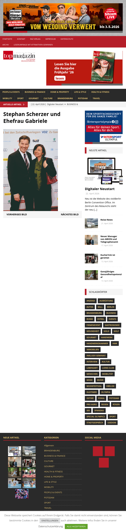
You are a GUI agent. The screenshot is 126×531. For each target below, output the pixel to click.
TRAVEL (96, 98)
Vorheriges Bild (17, 214)
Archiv (5, 44)
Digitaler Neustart (100, 189)
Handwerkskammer (97, 343)
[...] (95, 209)
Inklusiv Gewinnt (96, 355)
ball (100, 307)
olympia (105, 392)
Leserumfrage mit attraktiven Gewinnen (33, 44)
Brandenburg (94, 313)
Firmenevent (93, 325)
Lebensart (92, 368)
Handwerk (106, 337)
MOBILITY (7, 98)
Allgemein (49, 445)
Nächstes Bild (70, 214)
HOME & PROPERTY (59, 92)
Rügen (116, 404)
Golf (116, 331)
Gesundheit (92, 331)
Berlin (110, 307)
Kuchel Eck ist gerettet (107, 256)
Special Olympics (95, 416)
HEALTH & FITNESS (100, 92)
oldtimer (91, 392)
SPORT (20, 98)
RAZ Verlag (35, 39)
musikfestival (94, 386)
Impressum (50, 39)
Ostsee (90, 398)
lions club (108, 368)
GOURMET (34, 98)
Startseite (7, 39)
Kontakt (21, 39)
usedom (111, 422)
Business (111, 313)
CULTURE (48, 98)
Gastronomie (112, 325)
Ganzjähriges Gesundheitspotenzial (111, 274)
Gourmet (91, 337)
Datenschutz (67, 39)
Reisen (104, 404)
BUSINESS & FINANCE (35, 92)
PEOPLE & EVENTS (11, 92)
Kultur (106, 361)
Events (112, 319)
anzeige (90, 300)
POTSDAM (83, 98)
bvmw (89, 319)
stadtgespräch (94, 422)
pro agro (91, 404)
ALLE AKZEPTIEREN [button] (76, 526)
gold (106, 331)
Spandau (99, 410)
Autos (89, 307)
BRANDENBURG (65, 98)
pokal (101, 398)
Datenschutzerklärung (50, 526)
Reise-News (106, 219)
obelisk (110, 386)
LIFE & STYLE (80, 92)
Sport (112, 416)
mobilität (107, 374)
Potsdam (114, 398)
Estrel (100, 319)
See (88, 410)
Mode (89, 380)
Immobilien (92, 349)
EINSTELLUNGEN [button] (50, 520)
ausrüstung (106, 300)
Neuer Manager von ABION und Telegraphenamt (109, 239)
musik (100, 380)
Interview (91, 361)
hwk (115, 343)
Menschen (92, 374)
